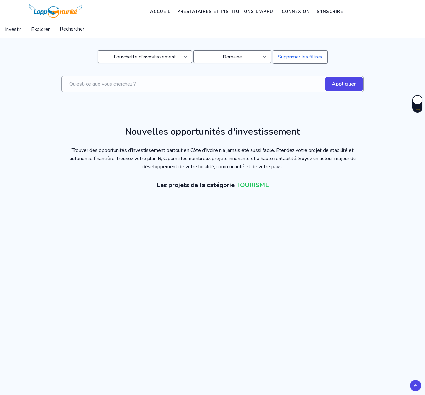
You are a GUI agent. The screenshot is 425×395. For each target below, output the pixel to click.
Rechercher (72, 28)
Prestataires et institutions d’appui (226, 11)
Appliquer (344, 84)
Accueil (160, 11)
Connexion (296, 11)
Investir (13, 29)
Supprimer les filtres (300, 56)
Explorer (40, 29)
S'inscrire (330, 11)
